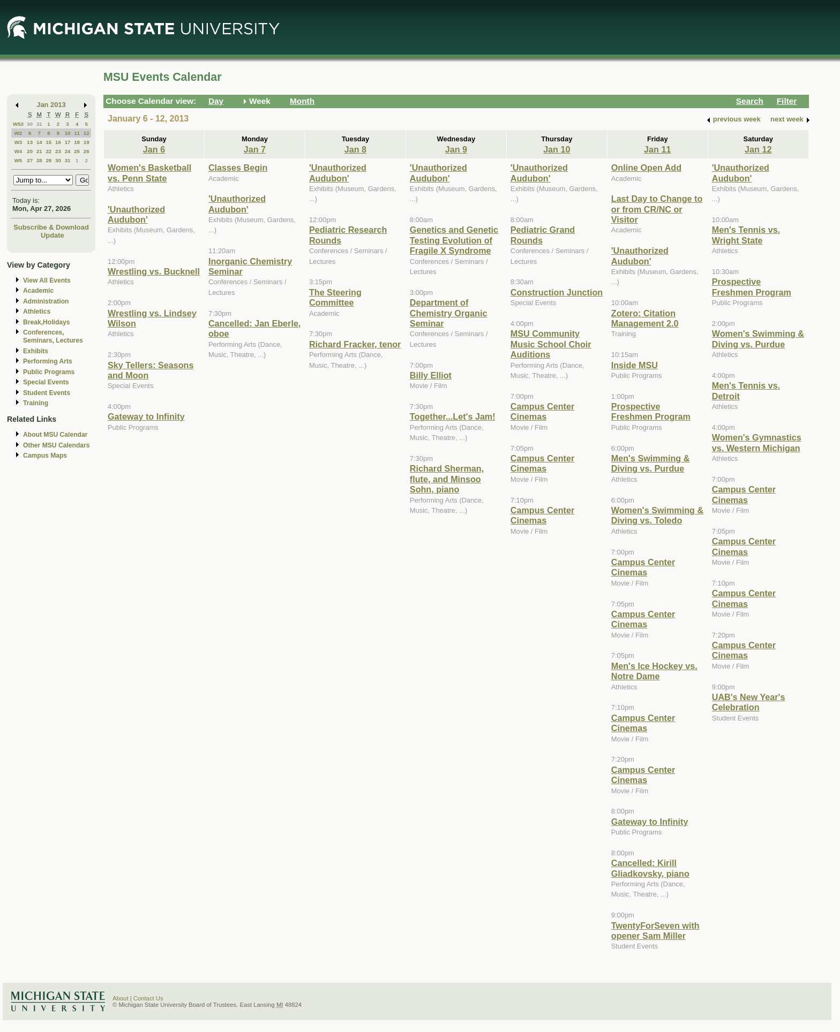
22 (48, 151)
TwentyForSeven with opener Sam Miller (655, 930)
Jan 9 (456, 149)
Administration (46, 301)
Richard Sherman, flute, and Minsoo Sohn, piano (447, 479)
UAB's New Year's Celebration (748, 702)
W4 (18, 151)
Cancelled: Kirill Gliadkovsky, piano (650, 868)
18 (77, 142)
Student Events (46, 393)
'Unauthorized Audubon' (136, 214)
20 (30, 151)
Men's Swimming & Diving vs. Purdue (650, 463)
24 (68, 151)
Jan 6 (154, 149)
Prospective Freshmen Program (651, 411)
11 (77, 133)
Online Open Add (646, 167)
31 (39, 124)
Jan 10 (556, 149)
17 (68, 142)
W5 (18, 160)
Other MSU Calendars (56, 445)
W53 (18, 124)
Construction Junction (557, 292)
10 (68, 133)
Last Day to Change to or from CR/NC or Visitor (657, 209)
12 (86, 133)
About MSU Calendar (55, 434)
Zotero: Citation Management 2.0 (645, 318)
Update (52, 235)
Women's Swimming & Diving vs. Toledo (657, 515)
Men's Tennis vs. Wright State (746, 235)
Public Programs (48, 372)
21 (39, 151)
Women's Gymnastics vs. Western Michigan (756, 442)
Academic (38, 290)
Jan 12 (758, 149)
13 (30, 142)
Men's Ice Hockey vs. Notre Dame (654, 671)
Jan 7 (255, 149)
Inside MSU (634, 365)
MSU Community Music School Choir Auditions (551, 344)
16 (58, 142)
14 (39, 142)
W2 (18, 133)
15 (48, 142)
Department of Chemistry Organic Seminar (449, 313)
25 (77, 151)
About (120, 998)
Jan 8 (355, 149)
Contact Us (148, 998)
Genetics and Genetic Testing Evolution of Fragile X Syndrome (454, 240)
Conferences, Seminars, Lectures (53, 336)
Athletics (36, 311)
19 (86, 142)
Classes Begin (237, 167)
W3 (18, 142)
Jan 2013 (51, 105)
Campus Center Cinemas (542, 411)
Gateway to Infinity (146, 416)
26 (86, 151)
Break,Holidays (46, 322)
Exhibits (35, 351)
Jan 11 (657, 149)
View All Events (47, 280)
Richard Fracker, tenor (355, 344)
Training (35, 403)
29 (48, 160)
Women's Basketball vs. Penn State (149, 173)
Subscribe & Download (51, 227)
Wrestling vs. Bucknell (154, 271)
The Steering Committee (335, 297)
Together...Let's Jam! (453, 416)
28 (39, 160)
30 (30, 124)
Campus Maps (45, 455)
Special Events (46, 382)
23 (58, 151)
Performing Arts (47, 361)
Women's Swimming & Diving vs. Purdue (758, 338)
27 (30, 160)
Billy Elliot (431, 375)
